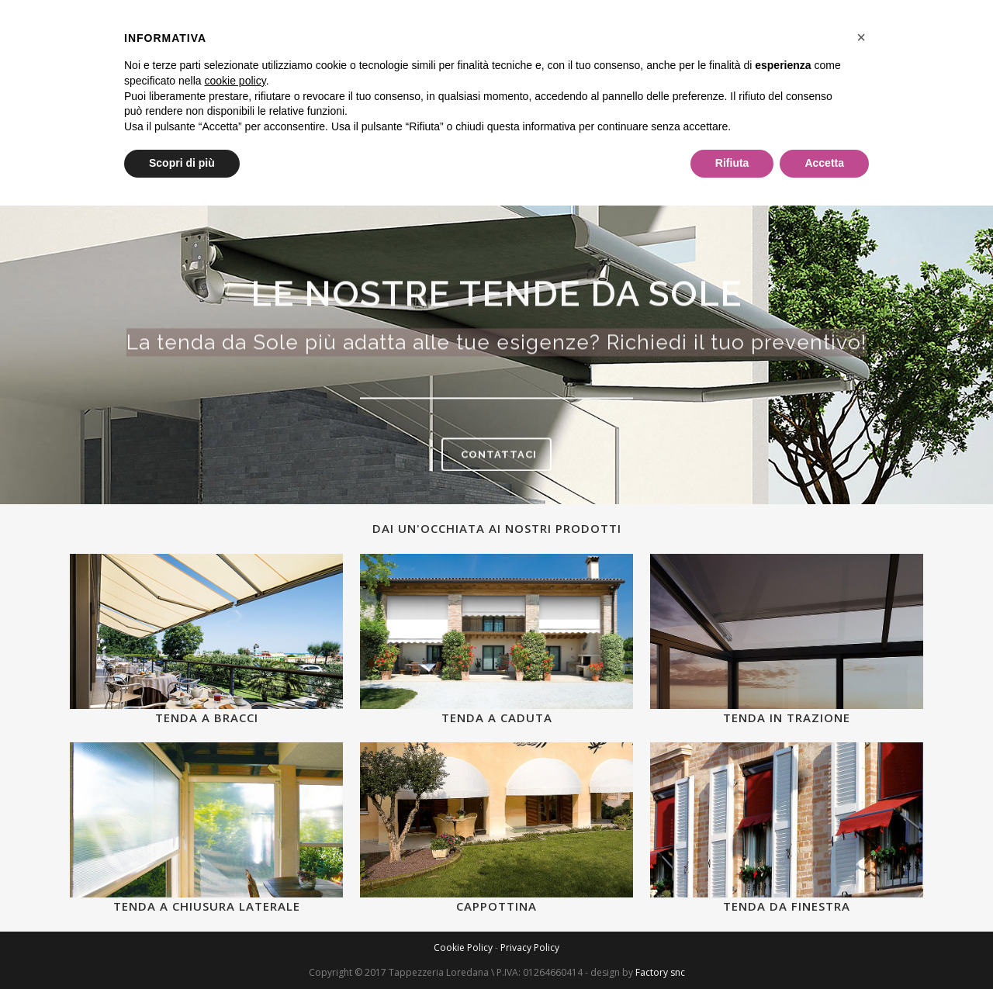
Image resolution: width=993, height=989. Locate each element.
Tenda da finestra (786, 906)
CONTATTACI (499, 458)
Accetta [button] (824, 163)
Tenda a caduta (496, 717)
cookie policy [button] (235, 80)
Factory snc (660, 972)
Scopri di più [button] (182, 163)
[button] (861, 37)
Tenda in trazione (786, 717)
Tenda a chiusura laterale (206, 906)
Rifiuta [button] (732, 163)
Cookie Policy (463, 947)
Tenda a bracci (206, 717)
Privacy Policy (529, 947)
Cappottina (496, 906)
